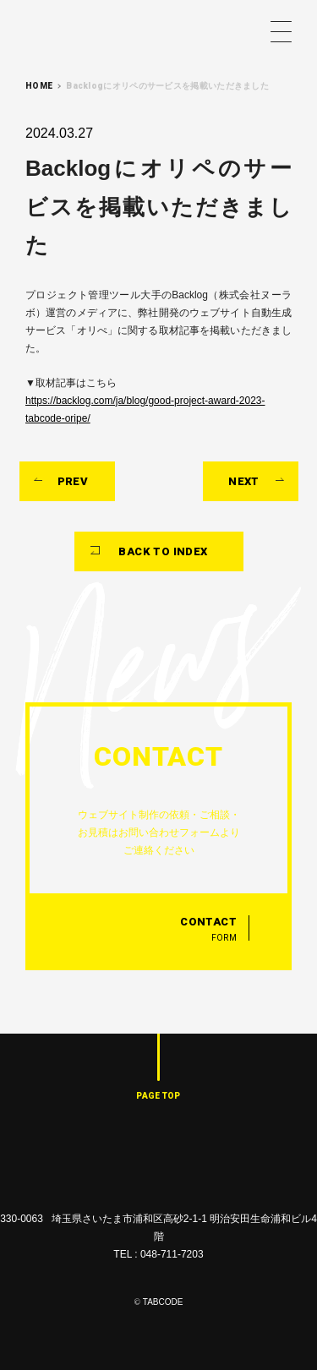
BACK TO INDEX (162, 551)
